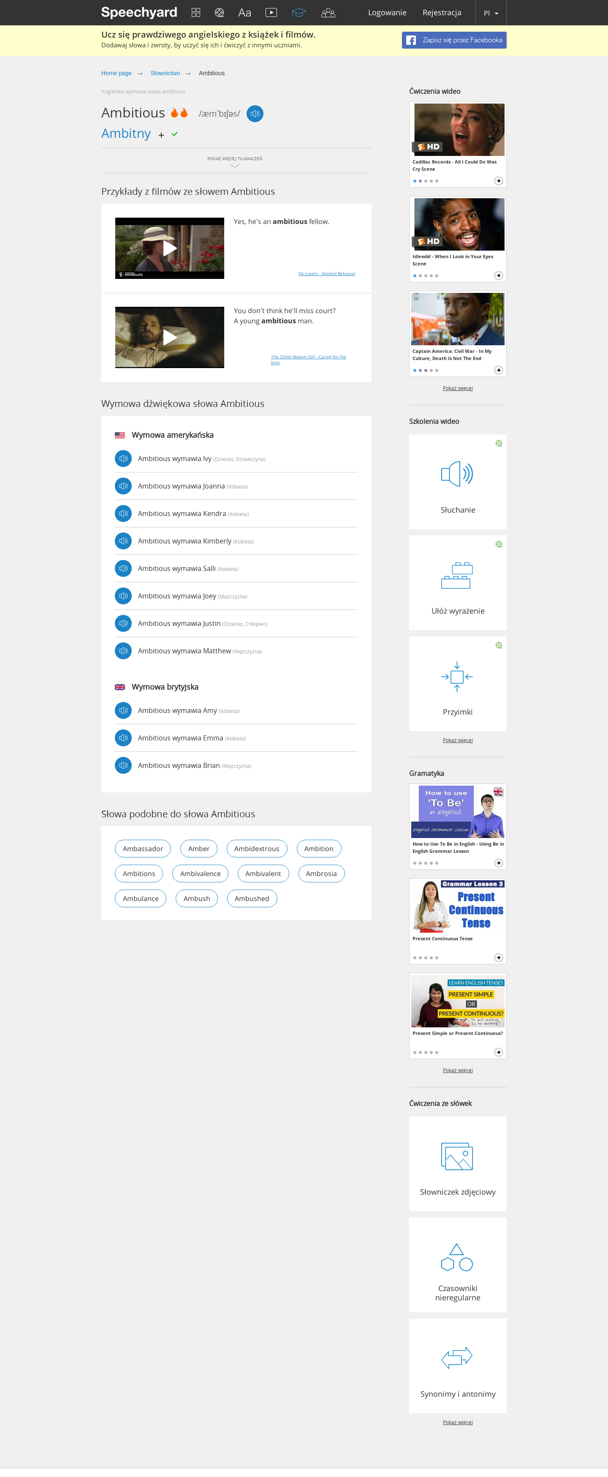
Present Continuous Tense (443, 938)
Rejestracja (442, 12)
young (250, 320)
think (274, 310)
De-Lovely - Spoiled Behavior (327, 273)
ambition (320, 848)
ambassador (143, 848)
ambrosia (323, 873)
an (267, 221)
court (324, 310)
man (305, 320)
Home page (116, 73)
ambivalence (201, 873)
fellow (318, 221)
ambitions (139, 873)
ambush (197, 898)
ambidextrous (258, 848)
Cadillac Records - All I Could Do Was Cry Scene (455, 165)
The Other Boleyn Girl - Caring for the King (308, 360)
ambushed (253, 898)
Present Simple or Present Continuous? (458, 1033)
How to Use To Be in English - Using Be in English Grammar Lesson (458, 847)
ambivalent (264, 873)
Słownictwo (165, 73)
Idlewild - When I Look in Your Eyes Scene (453, 260)
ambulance (141, 898)
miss (306, 310)
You (240, 310)
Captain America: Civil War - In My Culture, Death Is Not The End (452, 354)
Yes (239, 221)
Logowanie (387, 12)
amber (199, 848)
